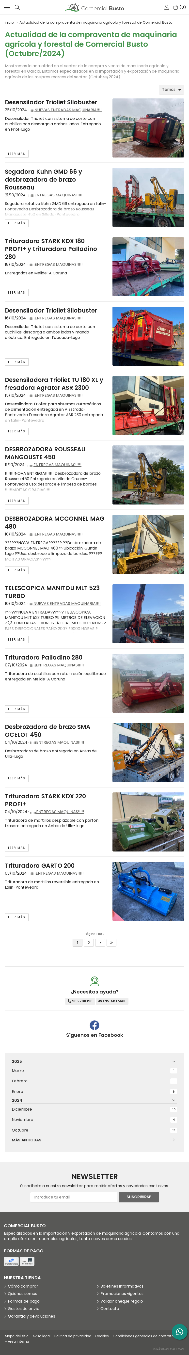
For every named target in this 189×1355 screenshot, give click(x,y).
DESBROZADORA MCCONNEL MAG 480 (54, 523)
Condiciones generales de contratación (147, 1336)
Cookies (102, 1336)
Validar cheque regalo (121, 1301)
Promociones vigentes (121, 1293)
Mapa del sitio (17, 1336)
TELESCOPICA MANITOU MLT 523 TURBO (52, 592)
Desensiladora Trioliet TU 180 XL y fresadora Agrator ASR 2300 (54, 384)
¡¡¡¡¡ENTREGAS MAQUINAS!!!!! (55, 195)
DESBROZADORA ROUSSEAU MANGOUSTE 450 (45, 453)
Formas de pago (24, 1301)
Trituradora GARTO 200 (40, 866)
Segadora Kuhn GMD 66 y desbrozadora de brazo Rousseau (43, 179)
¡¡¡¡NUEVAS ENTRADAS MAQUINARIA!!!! (66, 110)
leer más (16, 154)
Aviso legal (41, 1336)
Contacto (109, 1308)
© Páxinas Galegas (168, 1349)
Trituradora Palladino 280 (43, 657)
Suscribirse (138, 1197)
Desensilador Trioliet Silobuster (51, 102)
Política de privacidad (72, 1336)
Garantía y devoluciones (31, 1316)
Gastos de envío (23, 1308)
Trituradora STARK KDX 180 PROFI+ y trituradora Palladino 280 (51, 249)
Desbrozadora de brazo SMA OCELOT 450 (47, 731)
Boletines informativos (121, 1286)
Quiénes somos (22, 1293)
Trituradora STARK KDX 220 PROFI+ (45, 800)
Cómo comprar (23, 1286)
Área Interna (18, 1341)
